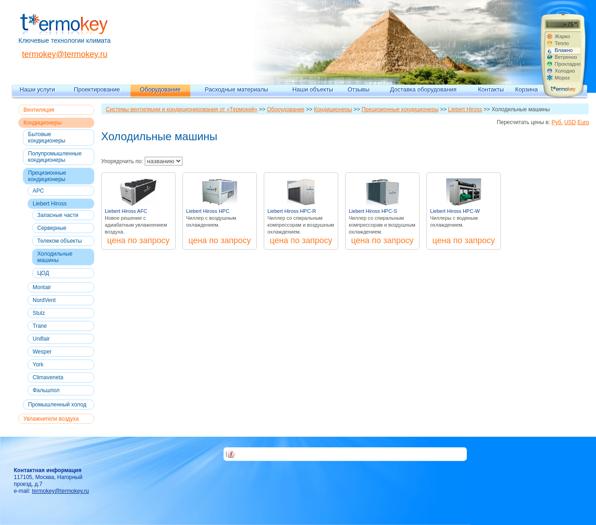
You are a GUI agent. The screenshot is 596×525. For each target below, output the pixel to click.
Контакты (491, 89)
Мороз (562, 77)
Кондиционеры (42, 123)
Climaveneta (48, 377)
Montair (42, 287)
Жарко (562, 36)
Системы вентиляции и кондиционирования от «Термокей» (181, 109)
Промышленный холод (57, 404)
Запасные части (57, 215)
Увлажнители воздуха (51, 419)
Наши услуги (37, 89)
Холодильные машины (55, 257)
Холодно (565, 71)
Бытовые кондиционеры (46, 137)
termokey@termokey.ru (65, 54)
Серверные (52, 228)
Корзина (526, 89)
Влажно (564, 50)
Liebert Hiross (50, 203)
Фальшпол (46, 390)
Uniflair (41, 339)
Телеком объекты (59, 241)
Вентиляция (38, 110)
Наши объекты (312, 89)
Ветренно (566, 57)
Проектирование (97, 89)
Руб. (556, 122)
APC (38, 191)
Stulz (39, 313)
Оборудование (160, 89)
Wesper (42, 351)
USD (570, 122)
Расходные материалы (236, 89)
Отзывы (358, 89)
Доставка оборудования (423, 89)
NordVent (44, 300)
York (38, 364)
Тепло (562, 43)
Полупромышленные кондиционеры (55, 156)
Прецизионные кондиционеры (47, 176)
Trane (40, 326)
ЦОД (43, 273)
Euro (583, 122)
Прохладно (567, 64)
